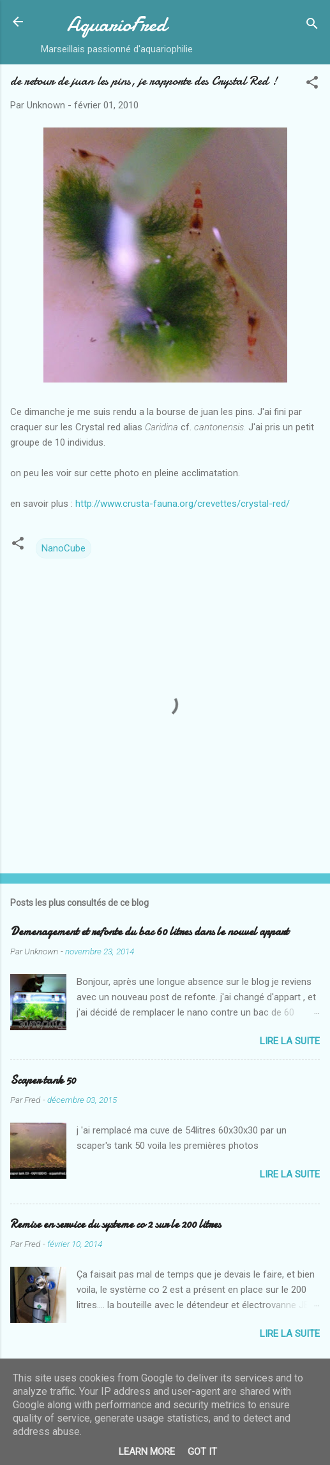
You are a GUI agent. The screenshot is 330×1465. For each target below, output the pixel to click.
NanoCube (63, 548)
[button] (312, 84)
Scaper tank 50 (43, 1080)
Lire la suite (290, 1041)
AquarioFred (117, 24)
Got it (202, 1451)
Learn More (147, 1451)
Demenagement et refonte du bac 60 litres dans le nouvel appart (149, 932)
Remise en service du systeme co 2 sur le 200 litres (115, 1224)
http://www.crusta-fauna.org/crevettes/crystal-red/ (182, 503)
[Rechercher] (312, 25)
